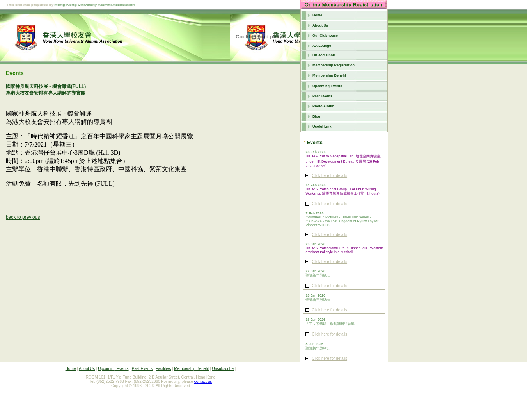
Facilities (163, 368)
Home (317, 15)
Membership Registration (333, 65)
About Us (320, 25)
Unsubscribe (223, 368)
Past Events (322, 96)
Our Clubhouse (325, 36)
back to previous (23, 217)
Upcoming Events (327, 86)
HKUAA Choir (323, 55)
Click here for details (329, 175)
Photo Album (323, 106)
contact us (203, 381)
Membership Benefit (329, 75)
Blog (316, 116)
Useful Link (322, 127)
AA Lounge (321, 46)
